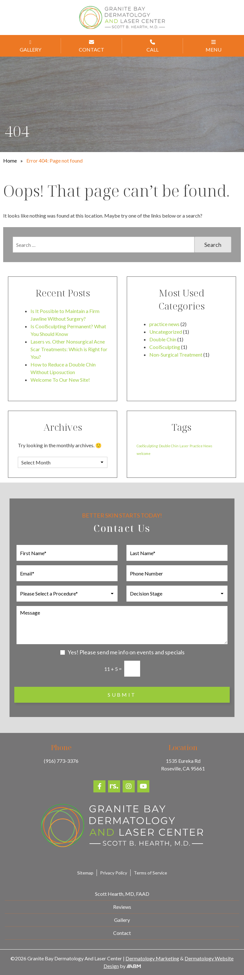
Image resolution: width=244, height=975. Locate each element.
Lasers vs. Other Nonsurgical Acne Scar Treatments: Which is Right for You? (68, 349)
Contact (122, 933)
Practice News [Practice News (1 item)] (201, 446)
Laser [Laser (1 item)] (184, 446)
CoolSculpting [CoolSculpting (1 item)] (147, 446)
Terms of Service (150, 872)
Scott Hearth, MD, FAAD (122, 894)
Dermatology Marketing (152, 958)
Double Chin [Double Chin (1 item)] (169, 446)
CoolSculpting (164, 347)
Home (10, 160)
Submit (122, 695)
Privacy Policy (113, 872)
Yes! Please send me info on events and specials (126, 652)
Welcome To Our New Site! (60, 380)
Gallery (122, 920)
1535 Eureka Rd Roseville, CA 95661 (183, 764)
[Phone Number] (176, 573)
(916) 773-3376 (61, 761)
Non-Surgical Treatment (175, 355)
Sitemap (85, 872)
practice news (164, 324)
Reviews (122, 907)
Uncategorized (165, 332)
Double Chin (162, 339)
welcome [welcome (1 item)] (144, 453)
